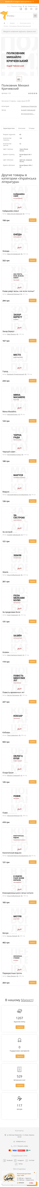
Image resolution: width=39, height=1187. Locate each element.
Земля (5, 572)
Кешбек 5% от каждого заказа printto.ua (18, 1)
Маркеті (27, 1000)
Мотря (5, 933)
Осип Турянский (12, 615)
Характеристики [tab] (9, 128)
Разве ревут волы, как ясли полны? (18, 291)
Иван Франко (11, 334)
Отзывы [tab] (31, 128)
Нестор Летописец (13, 695)
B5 (23, 214)
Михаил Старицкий (13, 775)
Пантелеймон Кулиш (14, 454)
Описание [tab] (21, 128)
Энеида (5, 251)
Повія (5, 812)
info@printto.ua (32, 6)
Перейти (20, 1027)
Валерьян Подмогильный (15, 374)
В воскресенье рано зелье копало (17, 893)
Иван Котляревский (13, 254)
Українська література (29, 106)
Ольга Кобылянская (13, 575)
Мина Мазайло (9, 411)
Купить (32, 220)
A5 (19, 414)
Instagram (19, 1160)
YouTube (29, 1160)
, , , (20, 1136)
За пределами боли (11, 612)
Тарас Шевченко (12, 735)
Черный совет (8, 451)
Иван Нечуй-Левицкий (14, 214)
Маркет (12, 23)
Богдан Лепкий (12, 936)
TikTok (18, 1164)
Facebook (7, 1160)
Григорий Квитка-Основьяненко (17, 495)
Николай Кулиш (12, 414)
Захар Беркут (8, 331)
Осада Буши (7, 772)
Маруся (5, 491)
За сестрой (7, 532)
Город (5, 371)
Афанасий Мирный (13, 294)
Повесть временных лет (13, 692)
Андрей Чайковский (28, 110)
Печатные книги (25, 23)
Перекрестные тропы (12, 973)
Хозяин (5, 652)
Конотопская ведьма (11, 852)
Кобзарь (6, 732)
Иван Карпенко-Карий (14, 655)
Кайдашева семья (10, 211)
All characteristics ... (27, 114)
